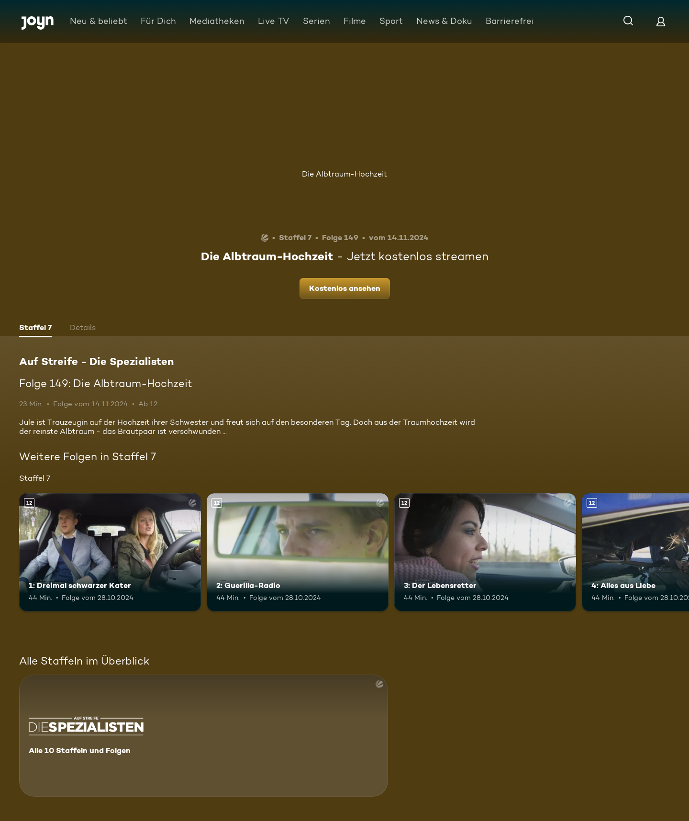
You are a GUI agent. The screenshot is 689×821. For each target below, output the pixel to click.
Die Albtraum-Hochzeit (344, 173)
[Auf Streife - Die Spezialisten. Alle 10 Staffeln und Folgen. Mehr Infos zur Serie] (203, 736)
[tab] (35, 328)
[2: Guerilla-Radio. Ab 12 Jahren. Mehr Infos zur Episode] (298, 552)
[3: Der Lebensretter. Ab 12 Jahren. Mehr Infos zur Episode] (485, 552)
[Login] (661, 21)
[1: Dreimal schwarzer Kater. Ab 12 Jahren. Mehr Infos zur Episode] (110, 552)
